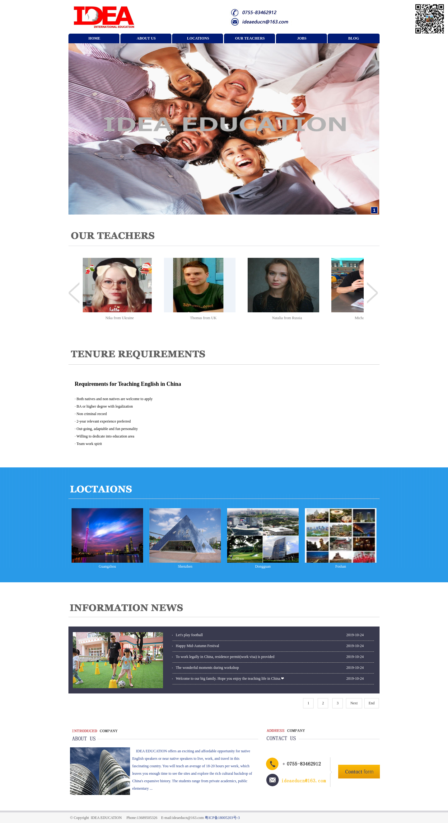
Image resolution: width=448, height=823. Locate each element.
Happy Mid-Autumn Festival (197, 646)
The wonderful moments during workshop (207, 667)
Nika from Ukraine (121, 318)
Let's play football (189, 635)
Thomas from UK (205, 318)
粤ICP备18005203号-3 (222, 818)
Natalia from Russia (289, 318)
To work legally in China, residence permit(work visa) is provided (225, 657)
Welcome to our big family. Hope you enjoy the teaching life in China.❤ (230, 678)
